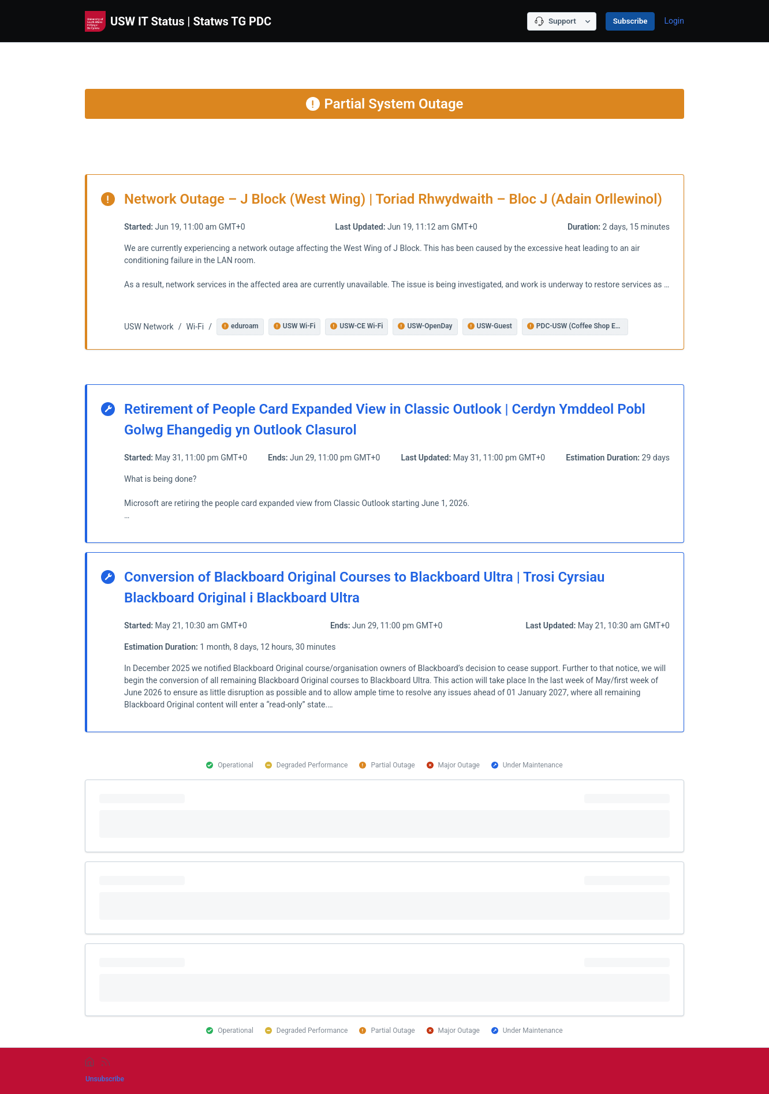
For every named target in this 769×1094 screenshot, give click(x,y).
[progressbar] (384, 816)
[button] (240, 327)
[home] (89, 1061)
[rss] (105, 1061)
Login (674, 20)
